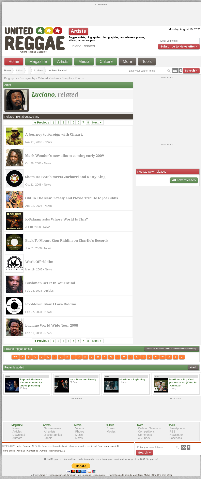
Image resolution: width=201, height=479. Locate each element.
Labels (48, 438)
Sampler (67, 78)
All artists (50, 431)
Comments (145, 434)
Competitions (146, 431)
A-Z (63, 450)
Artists (62, 61)
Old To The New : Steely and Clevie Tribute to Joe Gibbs (71, 198)
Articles (17, 431)
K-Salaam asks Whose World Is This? (56, 219)
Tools (147, 61)
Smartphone (177, 428)
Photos (79, 78)
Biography (10, 78)
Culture (106, 61)
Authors (17, 438)
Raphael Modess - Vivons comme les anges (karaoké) (31, 382)
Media (83, 61)
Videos (54, 78)
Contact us (32, 450)
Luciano (38, 70)
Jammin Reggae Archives (52, 475)
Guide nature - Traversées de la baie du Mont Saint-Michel (121, 475)
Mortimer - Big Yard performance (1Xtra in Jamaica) (183, 382)
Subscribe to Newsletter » (178, 46)
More (127, 61)
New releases (52, 428)
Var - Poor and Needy (83, 379)
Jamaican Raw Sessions (79, 475)
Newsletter (176, 434)
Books (111, 428)
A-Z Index (144, 438)
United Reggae (23, 446)
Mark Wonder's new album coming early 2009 (64, 155)
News (16, 428)
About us (21, 450)
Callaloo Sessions (149, 428)
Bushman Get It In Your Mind (50, 283)
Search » (191, 70)
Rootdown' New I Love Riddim (50, 304)
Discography (27, 78)
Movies (111, 431)
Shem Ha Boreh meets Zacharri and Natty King (65, 177)
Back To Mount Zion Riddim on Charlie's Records (67, 240)
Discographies (53, 434)
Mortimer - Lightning (132, 379)
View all (193, 367)
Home (14, 61)
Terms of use (8, 450)
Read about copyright (108, 446)
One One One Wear (162, 475)
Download (19, 434)
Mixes (79, 438)
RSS (172, 431)
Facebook (176, 438)
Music (79, 434)
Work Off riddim (39, 262)
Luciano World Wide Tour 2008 (51, 325)
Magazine (38, 61)
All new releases (184, 180)
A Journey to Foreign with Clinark (54, 134)
